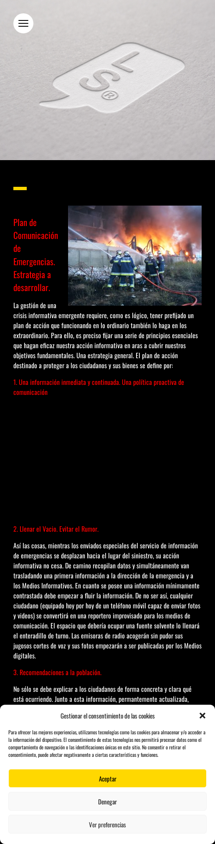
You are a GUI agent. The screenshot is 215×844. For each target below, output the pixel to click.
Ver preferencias (107, 824)
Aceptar (107, 778)
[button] (202, 715)
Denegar (107, 801)
